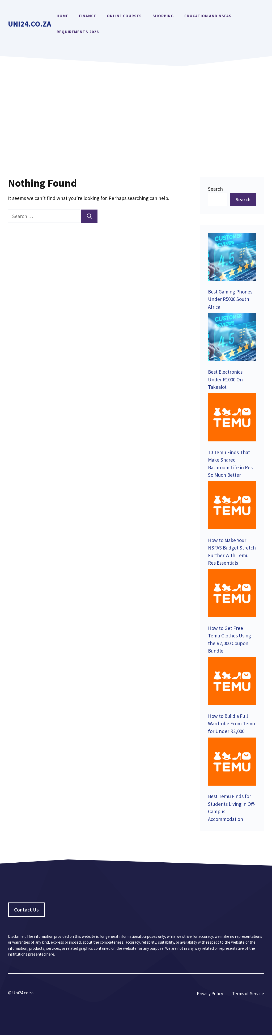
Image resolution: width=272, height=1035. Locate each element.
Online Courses (124, 15)
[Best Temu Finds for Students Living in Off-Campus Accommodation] (232, 763)
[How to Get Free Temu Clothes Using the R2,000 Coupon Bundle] (232, 594)
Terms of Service (248, 993)
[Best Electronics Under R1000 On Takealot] (232, 338)
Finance (87, 15)
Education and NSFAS (208, 15)
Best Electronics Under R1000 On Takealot (225, 379)
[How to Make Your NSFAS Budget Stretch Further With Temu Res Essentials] (232, 506)
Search (215, 189)
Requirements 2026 (78, 31)
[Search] (89, 216)
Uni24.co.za (29, 24)
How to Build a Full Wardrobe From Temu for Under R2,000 (231, 723)
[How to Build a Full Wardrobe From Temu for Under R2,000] (232, 682)
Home (62, 15)
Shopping (163, 15)
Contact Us (26, 909)
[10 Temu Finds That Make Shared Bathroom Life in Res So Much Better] (232, 418)
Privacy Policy (210, 993)
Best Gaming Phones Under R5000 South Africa (230, 299)
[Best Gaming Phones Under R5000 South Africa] (232, 258)
